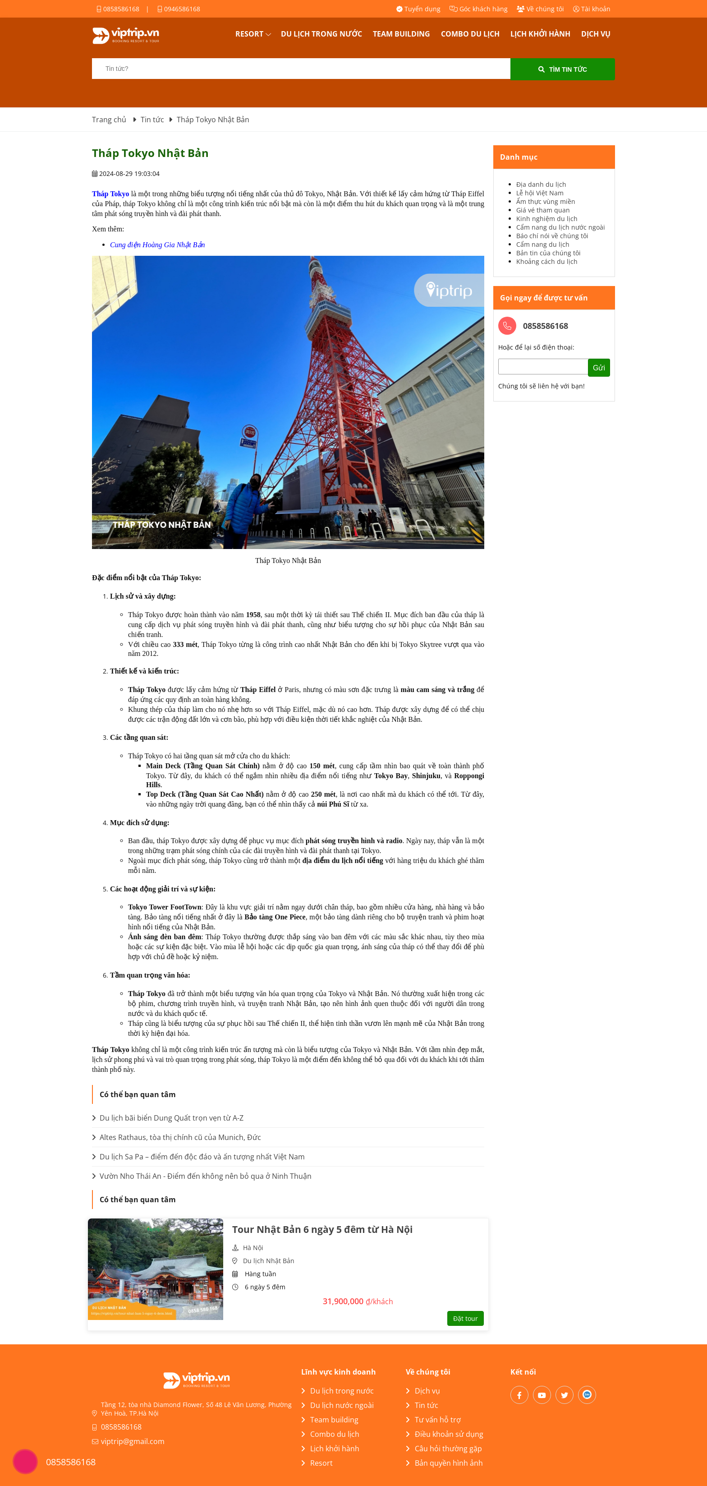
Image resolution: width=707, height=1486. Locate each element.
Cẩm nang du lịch (542, 244)
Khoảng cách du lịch (547, 261)
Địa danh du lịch (541, 184)
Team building (401, 34)
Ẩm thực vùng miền (545, 201)
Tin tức (422, 1405)
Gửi (599, 368)
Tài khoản (592, 9)
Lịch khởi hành (540, 34)
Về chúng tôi (540, 9)
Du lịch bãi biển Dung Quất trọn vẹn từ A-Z (167, 1118)
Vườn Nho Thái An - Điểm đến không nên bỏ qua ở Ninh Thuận (202, 1176)
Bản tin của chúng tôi (548, 253)
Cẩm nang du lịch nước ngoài (560, 227)
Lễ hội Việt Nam (540, 193)
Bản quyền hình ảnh (444, 1463)
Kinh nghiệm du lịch (547, 218)
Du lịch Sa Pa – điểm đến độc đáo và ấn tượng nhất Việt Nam (198, 1157)
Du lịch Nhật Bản (268, 1260)
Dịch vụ (596, 34)
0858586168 (117, 9)
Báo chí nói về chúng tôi (552, 235)
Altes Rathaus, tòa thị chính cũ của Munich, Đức (176, 1137)
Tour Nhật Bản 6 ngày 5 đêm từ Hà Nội (322, 1229)
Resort (249, 34)
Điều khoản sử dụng (444, 1434)
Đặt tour (465, 1318)
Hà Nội (253, 1247)
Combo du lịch (470, 34)
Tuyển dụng (418, 9)
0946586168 (178, 9)
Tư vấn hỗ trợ (433, 1420)
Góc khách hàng (479, 9)
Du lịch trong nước (321, 34)
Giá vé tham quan (543, 210)
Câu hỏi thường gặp (444, 1449)
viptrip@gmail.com (133, 1441)
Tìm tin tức (562, 69)
